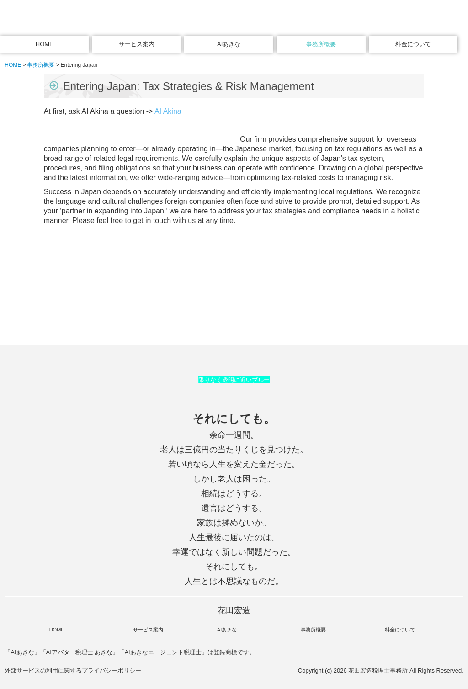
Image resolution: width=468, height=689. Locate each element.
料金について (413, 44)
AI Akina (167, 111)
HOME (44, 44)
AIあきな (228, 44)
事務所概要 (321, 44)
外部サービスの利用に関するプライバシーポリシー (73, 670)
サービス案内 (136, 44)
